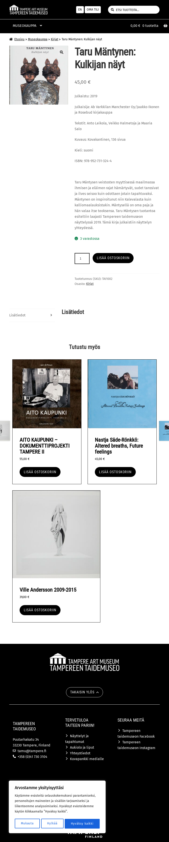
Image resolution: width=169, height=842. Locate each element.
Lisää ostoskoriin (113, 258)
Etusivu (19, 39)
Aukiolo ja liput (82, 747)
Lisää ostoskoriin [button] (40, 472)
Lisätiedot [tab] (17, 315)
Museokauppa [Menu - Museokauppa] (24, 26)
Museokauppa (38, 39)
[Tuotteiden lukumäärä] (82, 258)
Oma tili (93, 9)
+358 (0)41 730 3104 (32, 757)
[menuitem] (80, 9)
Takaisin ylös (82, 692)
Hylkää (52, 823)
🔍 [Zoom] (61, 52)
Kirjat (54, 39)
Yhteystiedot (80, 753)
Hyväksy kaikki (82, 823)
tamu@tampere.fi (32, 751)
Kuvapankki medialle (87, 759)
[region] (57, 807)
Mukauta (27, 823)
